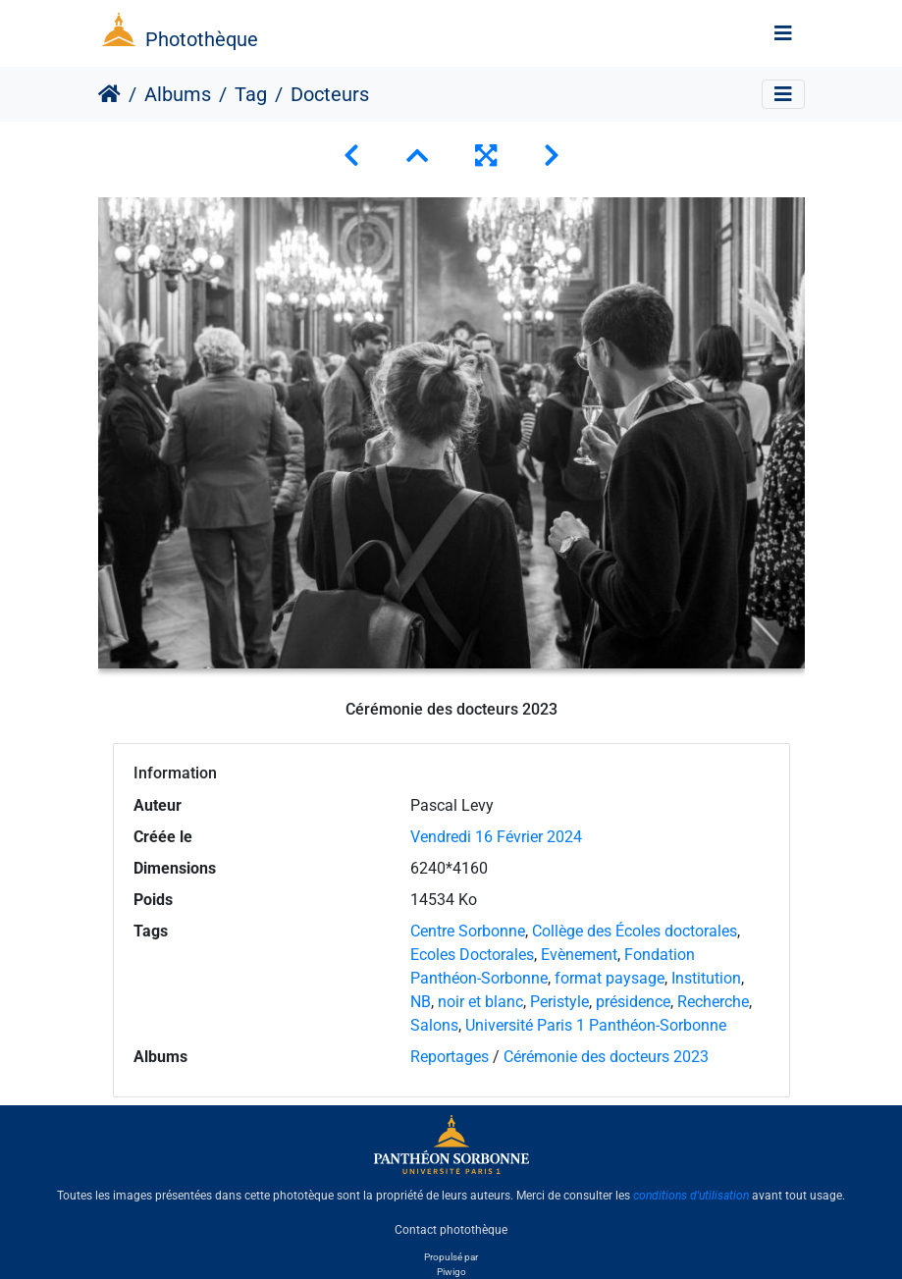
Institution (706, 978)
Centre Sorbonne (467, 931)
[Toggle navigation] (783, 33)
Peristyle (559, 1001)
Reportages (449, 1056)
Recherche (713, 1001)
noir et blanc (480, 1001)
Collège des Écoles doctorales (634, 931)
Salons (434, 1025)
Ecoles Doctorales (472, 954)
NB (420, 1001)
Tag (251, 94)
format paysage (609, 978)
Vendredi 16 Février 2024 (496, 836)
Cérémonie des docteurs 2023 (606, 1056)
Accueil (109, 94)
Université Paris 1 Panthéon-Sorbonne (595, 1025)
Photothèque (201, 39)
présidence (633, 1001)
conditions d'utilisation (691, 1195)
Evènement (579, 954)
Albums (177, 94)
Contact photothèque (451, 1229)
